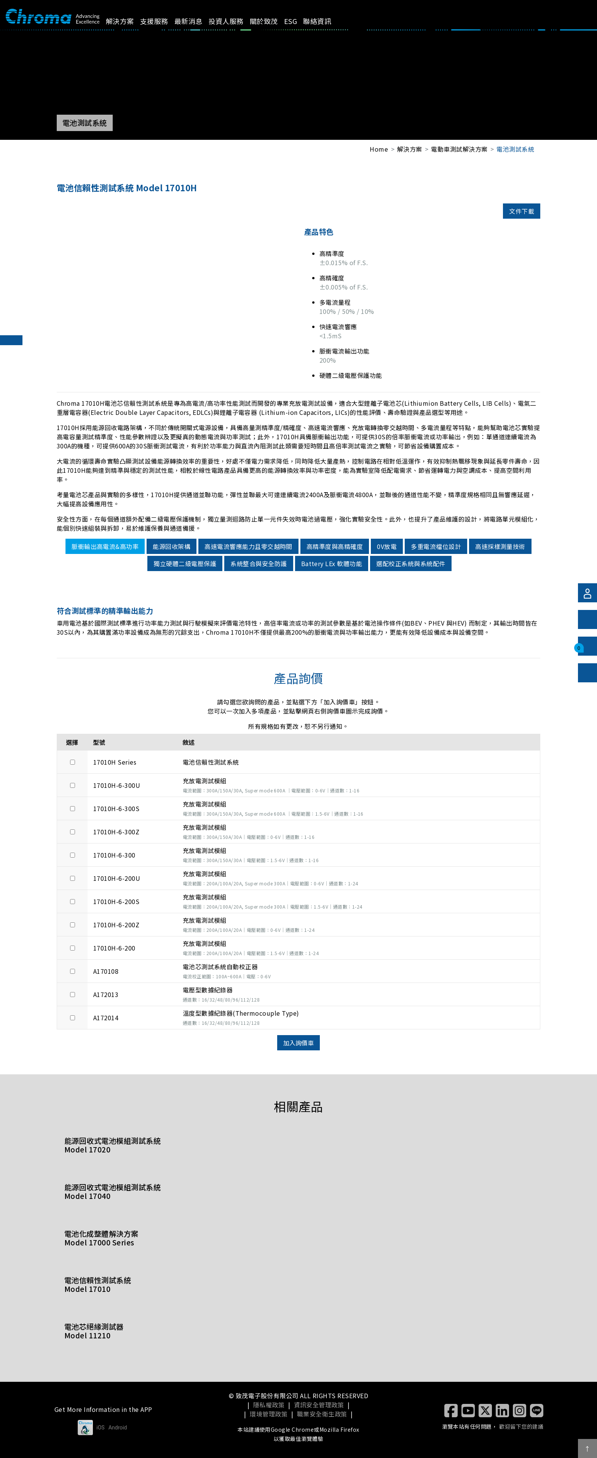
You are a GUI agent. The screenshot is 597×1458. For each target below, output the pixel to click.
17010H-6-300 (114, 854)
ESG (299, 21)
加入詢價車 (298, 1042)
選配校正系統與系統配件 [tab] (410, 563)
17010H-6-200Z (116, 924)
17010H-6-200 (114, 947)
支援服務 (162, 21)
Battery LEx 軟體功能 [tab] (331, 563)
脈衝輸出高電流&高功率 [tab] (105, 546)
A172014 (105, 1017)
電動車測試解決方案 (459, 149)
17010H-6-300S (116, 808)
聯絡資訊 (326, 21)
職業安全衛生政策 (322, 1413)
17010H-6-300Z (116, 831)
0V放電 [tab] (387, 546)
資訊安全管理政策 (319, 1404)
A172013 (105, 994)
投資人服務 (234, 21)
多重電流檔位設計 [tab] (436, 546)
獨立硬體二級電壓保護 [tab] (184, 563)
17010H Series (114, 762)
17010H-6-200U (116, 878)
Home (379, 149)
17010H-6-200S (116, 901)
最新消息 (197, 21)
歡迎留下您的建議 (521, 1426)
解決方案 (128, 21)
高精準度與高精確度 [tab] (334, 546)
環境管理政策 (268, 1413)
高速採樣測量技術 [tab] (500, 546)
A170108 (105, 971)
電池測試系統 (515, 149)
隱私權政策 (268, 1404)
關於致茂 (273, 21)
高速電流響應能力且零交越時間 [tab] (248, 546)
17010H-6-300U (116, 785)
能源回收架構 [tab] (171, 546)
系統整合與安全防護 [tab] (258, 563)
